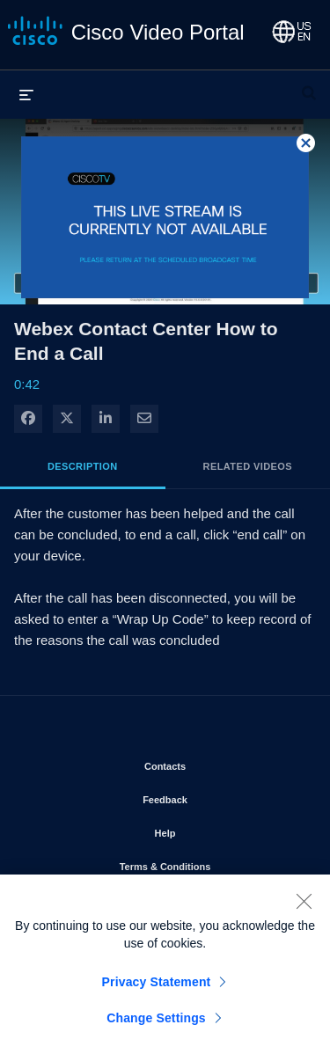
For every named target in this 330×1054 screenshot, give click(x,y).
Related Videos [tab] (247, 466)
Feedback (215, 796)
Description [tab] (83, 466)
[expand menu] (26, 94)
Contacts (215, 763)
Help (215, 829)
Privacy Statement (156, 988)
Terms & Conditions (211, 863)
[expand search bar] (309, 85)
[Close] (303, 907)
